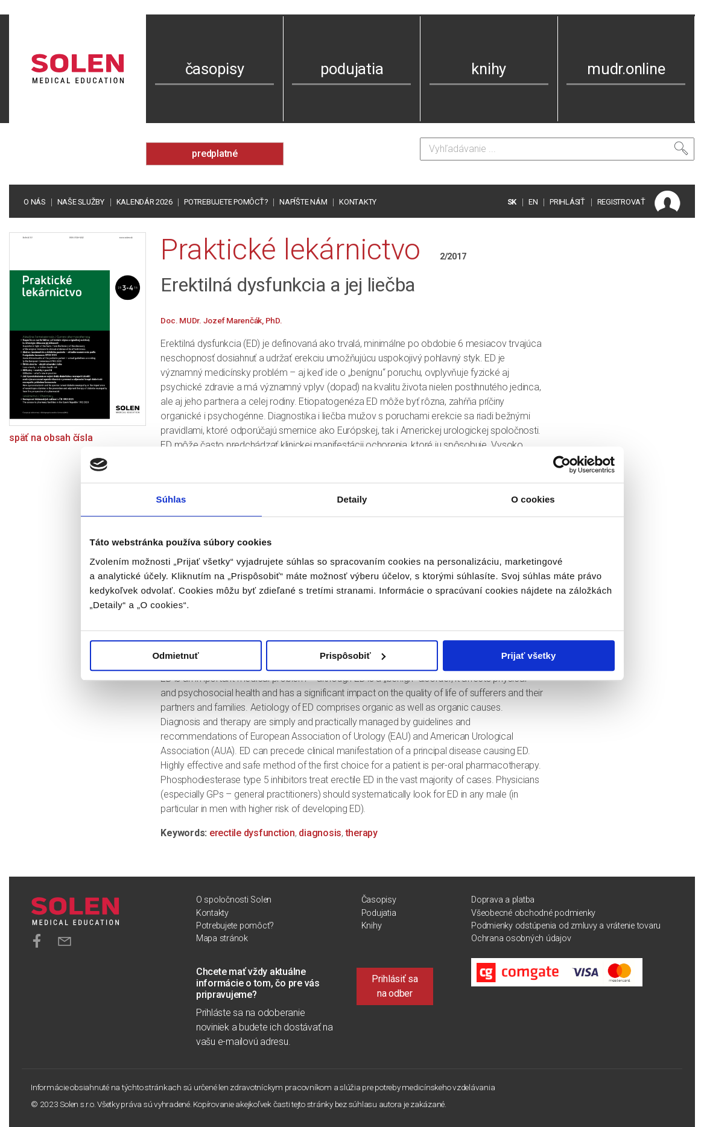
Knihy (371, 926)
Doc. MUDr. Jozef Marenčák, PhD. (221, 320)
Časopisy (378, 900)
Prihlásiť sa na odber (395, 986)
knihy (488, 69)
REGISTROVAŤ (621, 201)
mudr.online (626, 69)
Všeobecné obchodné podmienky (533, 913)
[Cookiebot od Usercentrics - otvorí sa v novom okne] (562, 465)
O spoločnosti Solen (233, 900)
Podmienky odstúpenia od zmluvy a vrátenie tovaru (566, 926)
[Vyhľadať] (681, 148)
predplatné (215, 153)
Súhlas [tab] (171, 499)
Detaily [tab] (352, 499)
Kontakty (357, 201)
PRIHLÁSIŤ (567, 201)
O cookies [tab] (533, 499)
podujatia (352, 69)
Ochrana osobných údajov (521, 938)
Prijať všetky (528, 655)
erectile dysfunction (252, 833)
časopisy (214, 69)
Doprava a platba (502, 900)
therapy (362, 833)
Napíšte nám (303, 201)
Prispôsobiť (352, 655)
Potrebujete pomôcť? (225, 201)
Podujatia (378, 913)
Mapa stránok (222, 938)
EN (533, 201)
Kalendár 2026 (144, 201)
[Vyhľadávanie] (557, 149)
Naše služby (80, 201)
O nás (34, 201)
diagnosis (320, 833)
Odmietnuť (175, 655)
